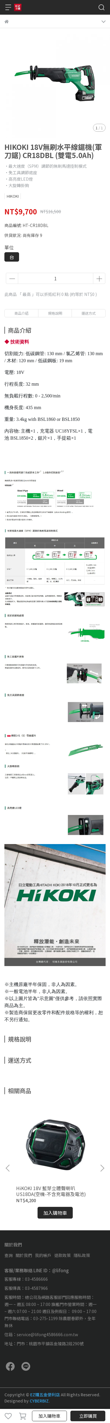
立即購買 (88, 1416)
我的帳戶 (43, 1255)
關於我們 (24, 1255)
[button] (102, 1168)
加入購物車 (49, 1416)
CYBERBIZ (39, 1401)
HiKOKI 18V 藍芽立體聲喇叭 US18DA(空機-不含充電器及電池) (51, 1191)
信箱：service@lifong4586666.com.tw (41, 1334)
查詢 (8, 1255)
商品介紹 (21, 313)
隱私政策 (82, 1255)
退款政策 (62, 1255)
